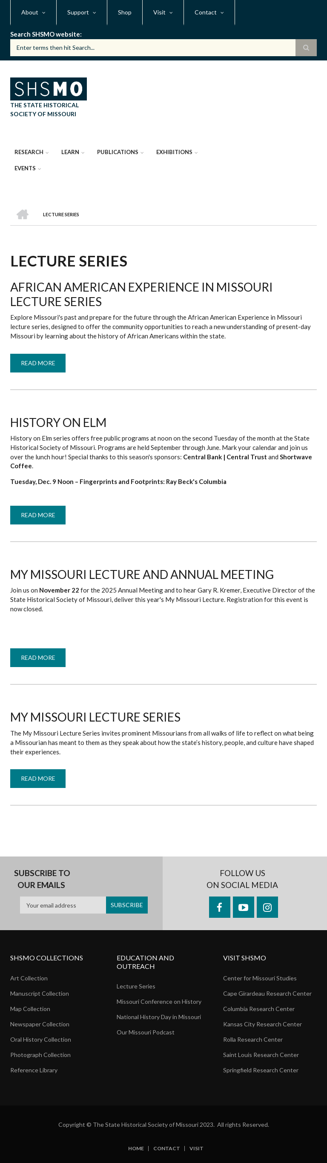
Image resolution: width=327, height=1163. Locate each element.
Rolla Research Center (253, 1039)
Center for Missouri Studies (260, 978)
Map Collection (30, 1008)
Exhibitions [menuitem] (174, 152)
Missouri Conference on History (159, 1001)
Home (136, 1148)
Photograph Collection (40, 1054)
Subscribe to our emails (42, 879)
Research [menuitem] (28, 152)
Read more (43, 365)
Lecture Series (136, 986)
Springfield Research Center (260, 1070)
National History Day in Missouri (159, 1016)
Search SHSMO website (45, 34)
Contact (166, 1148)
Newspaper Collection (39, 1024)
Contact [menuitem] (206, 12)
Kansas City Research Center (262, 1024)
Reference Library (33, 1070)
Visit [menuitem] (159, 12)
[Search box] (163, 47)
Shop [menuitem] (125, 12)
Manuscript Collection (39, 993)
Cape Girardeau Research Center (267, 993)
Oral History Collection (40, 1039)
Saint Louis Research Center (261, 1054)
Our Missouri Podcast (146, 1032)
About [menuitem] (29, 12)
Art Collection (29, 978)
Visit (196, 1148)
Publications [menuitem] (117, 152)
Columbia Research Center (259, 1008)
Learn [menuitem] (70, 152)
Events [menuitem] (25, 168)
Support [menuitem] (78, 12)
